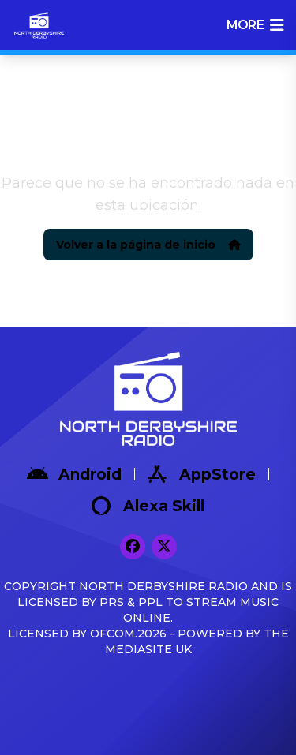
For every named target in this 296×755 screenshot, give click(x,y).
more (255, 25)
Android (74, 474)
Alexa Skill (148, 505)
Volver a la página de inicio (148, 244)
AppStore (202, 474)
